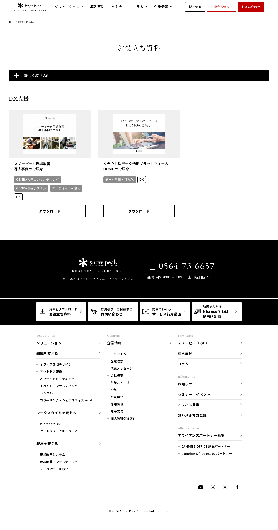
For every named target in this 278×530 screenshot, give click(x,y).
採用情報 (195, 7)
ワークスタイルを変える (56, 412)
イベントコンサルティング (59, 385)
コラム (183, 363)
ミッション (118, 354)
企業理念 (117, 361)
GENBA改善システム (31, 188)
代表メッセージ (122, 368)
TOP (12, 22)
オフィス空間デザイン (56, 364)
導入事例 (185, 353)
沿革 (114, 389)
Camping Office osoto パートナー (206, 453)
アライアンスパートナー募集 (201, 435)
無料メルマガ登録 (192, 414)
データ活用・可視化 (66, 188)
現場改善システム (52, 454)
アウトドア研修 (51, 371)
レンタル (46, 393)
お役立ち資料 (220, 7)
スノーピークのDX (193, 342)
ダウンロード (60, 210)
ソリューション (49, 342)
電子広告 (117, 411)
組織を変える (47, 353)
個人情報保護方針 (123, 418)
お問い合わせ (251, 7)
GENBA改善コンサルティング (37, 179)
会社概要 (117, 375)
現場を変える (47, 443)
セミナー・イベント (194, 394)
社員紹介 (117, 396)
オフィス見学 (189, 404)
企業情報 (114, 342)
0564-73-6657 (186, 265)
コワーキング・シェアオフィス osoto (67, 400)
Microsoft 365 (50, 423)
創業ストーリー (122, 382)
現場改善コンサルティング (59, 461)
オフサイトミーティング (57, 378)
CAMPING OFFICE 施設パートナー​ (205, 446)
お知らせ (185, 383)
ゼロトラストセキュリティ (59, 431)
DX (18, 197)
